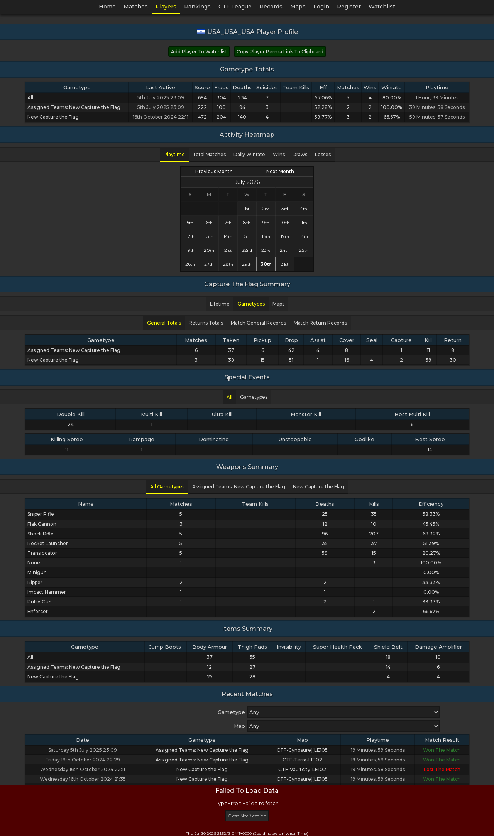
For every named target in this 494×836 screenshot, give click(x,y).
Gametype (231, 712)
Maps (298, 6)
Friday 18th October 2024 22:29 (83, 760)
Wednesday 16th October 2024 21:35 (83, 779)
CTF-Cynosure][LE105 (302, 750)
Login (321, 6)
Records (271, 6)
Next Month (280, 171)
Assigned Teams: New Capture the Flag (202, 750)
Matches (136, 6)
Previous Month (214, 171)
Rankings (197, 6)
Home (107, 6)
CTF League (235, 6)
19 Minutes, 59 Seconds (378, 750)
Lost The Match (442, 769)
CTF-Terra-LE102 (302, 760)
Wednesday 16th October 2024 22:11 (82, 769)
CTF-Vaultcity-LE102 (302, 769)
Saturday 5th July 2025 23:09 (82, 750)
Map (239, 726)
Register (349, 6)
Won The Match (442, 750)
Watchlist (382, 6)
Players (166, 6)
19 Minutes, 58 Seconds (378, 760)
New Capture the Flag (202, 769)
